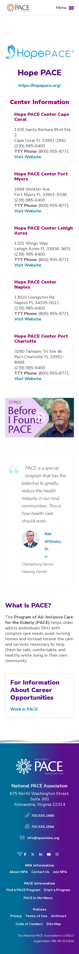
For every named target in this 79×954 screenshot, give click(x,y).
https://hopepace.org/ (40, 85)
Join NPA (60, 872)
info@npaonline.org (43, 838)
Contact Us (40, 872)
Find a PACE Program (23, 890)
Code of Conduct (29, 924)
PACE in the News (38, 898)
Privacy (16, 916)
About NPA (18, 872)
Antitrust (58, 916)
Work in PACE (24, 709)
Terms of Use (36, 916)
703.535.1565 (42, 815)
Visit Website (27, 157)
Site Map (53, 924)
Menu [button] (65, 7)
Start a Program (57, 890)
